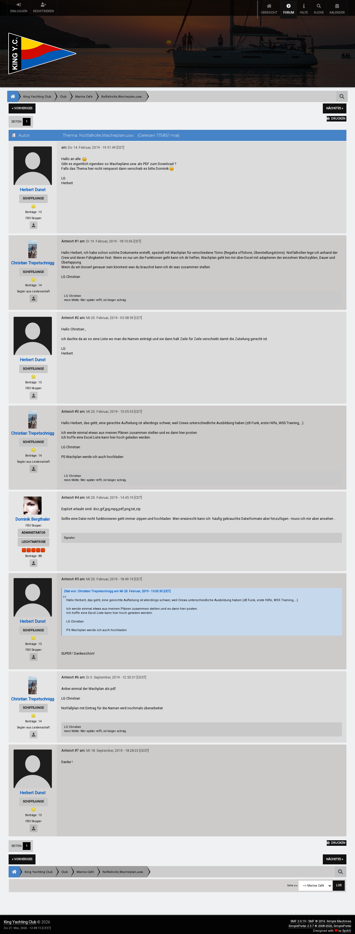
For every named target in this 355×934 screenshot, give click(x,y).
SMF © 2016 (316, 918)
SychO (346, 927)
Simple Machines (338, 918)
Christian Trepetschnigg (32, 259)
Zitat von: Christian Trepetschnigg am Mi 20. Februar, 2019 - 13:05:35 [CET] (117, 588)
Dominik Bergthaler (32, 515)
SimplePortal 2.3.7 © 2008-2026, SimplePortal (319, 923)
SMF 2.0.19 (298, 918)
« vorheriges (22, 105)
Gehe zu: (292, 882)
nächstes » (334, 105)
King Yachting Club (20, 919)
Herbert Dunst (32, 186)
